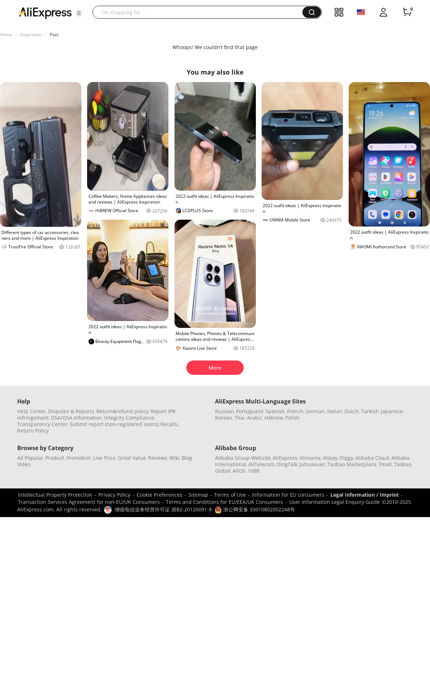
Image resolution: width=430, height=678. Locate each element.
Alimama (310, 457)
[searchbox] (200, 12)
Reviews (157, 457)
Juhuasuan (312, 464)
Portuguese (249, 411)
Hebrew (273, 417)
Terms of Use (230, 494)
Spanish (275, 411)
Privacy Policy (114, 494)
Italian (334, 411)
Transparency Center (42, 424)
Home (6, 35)
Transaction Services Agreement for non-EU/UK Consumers (89, 501)
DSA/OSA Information (76, 417)
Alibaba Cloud (372, 457)
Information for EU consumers (288, 494)
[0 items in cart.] (407, 12)
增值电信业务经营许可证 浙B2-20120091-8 (163, 509)
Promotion (78, 457)
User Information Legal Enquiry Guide (334, 501)
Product (55, 457)
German (315, 411)
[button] (79, 13)
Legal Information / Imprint (364, 494)
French (295, 411)
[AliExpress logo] (45, 12)
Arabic (254, 417)
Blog (187, 457)
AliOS (239, 470)
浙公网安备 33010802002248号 (255, 509)
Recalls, (170, 424)
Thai (239, 417)
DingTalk (287, 464)
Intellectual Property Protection (55, 494)
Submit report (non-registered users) (114, 424)
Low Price (104, 457)
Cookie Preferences (159, 494)
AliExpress (285, 457)
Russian (224, 411)
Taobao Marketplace (352, 464)
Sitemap (198, 494)
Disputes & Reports (71, 411)
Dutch (351, 411)
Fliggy (346, 457)
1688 (253, 470)
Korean (223, 417)
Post (54, 35)
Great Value (132, 457)
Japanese (392, 411)
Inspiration (31, 35)
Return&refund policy (122, 411)
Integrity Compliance (129, 417)
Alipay (330, 457)
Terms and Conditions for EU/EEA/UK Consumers (224, 501)
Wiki (174, 457)
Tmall (385, 464)
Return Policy (33, 430)
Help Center (31, 411)
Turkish (370, 411)
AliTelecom (261, 464)
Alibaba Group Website (243, 457)
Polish (292, 417)
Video (23, 464)
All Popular (30, 457)
